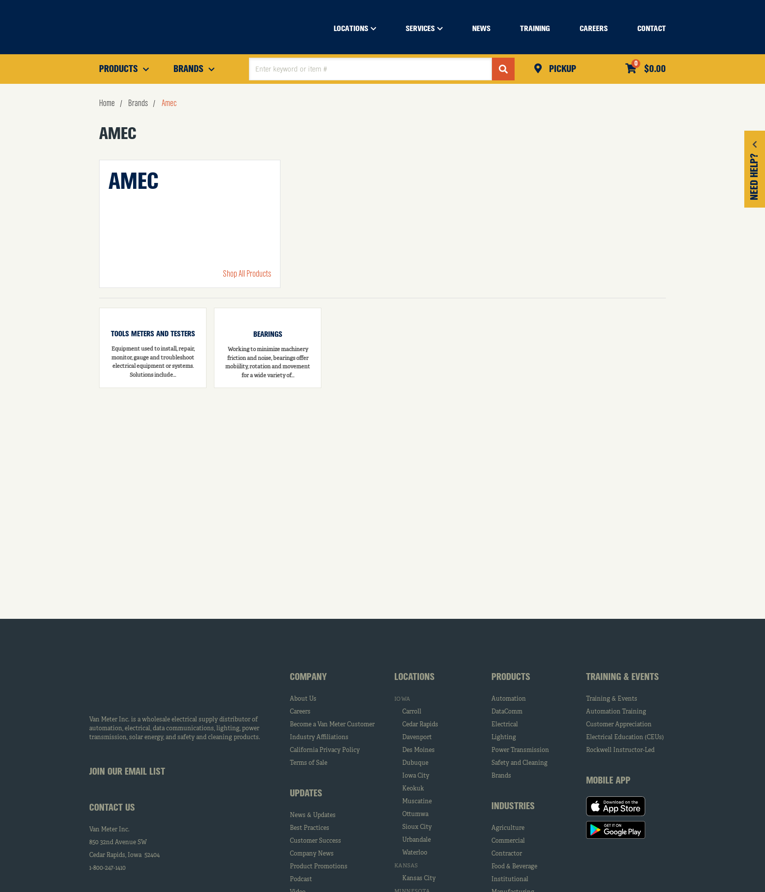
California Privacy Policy (325, 750)
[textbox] (370, 69)
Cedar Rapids (420, 725)
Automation (508, 699)
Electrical (504, 725)
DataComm (506, 712)
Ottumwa (415, 815)
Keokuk (413, 789)
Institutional (509, 880)
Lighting (503, 738)
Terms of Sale (308, 763)
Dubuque (415, 763)
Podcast (301, 880)
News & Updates (313, 816)
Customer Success (315, 841)
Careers (300, 712)
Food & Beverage (514, 867)
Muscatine (417, 802)
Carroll (411, 712)
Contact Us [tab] (112, 808)
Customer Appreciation (619, 725)
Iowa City (415, 776)
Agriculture (507, 828)
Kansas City (419, 879)
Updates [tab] (306, 794)
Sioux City (417, 827)
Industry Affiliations (319, 738)
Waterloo (414, 853)
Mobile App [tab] (608, 781)
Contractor (506, 854)
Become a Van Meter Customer (332, 725)
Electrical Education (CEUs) (625, 738)
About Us (303, 699)
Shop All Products (247, 274)
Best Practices (309, 828)
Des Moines (418, 750)
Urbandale (416, 840)
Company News (312, 854)
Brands (501, 776)
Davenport (417, 738)
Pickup (561, 69)
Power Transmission (520, 750)
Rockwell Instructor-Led (620, 750)
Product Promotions (319, 867)
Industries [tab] (513, 807)
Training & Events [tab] (622, 677)
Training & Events (611, 699)
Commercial (508, 841)
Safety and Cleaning (519, 763)
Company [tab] (308, 677)
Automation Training (616, 712)
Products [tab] (510, 677)
